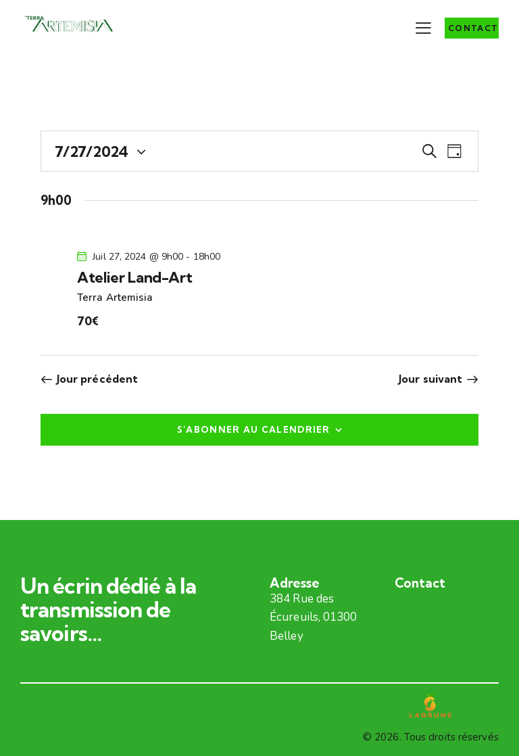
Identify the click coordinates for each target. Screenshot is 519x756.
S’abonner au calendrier (253, 429)
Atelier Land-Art (134, 277)
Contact (420, 583)
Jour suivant (430, 378)
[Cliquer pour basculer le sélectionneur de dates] (91, 151)
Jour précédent (97, 378)
